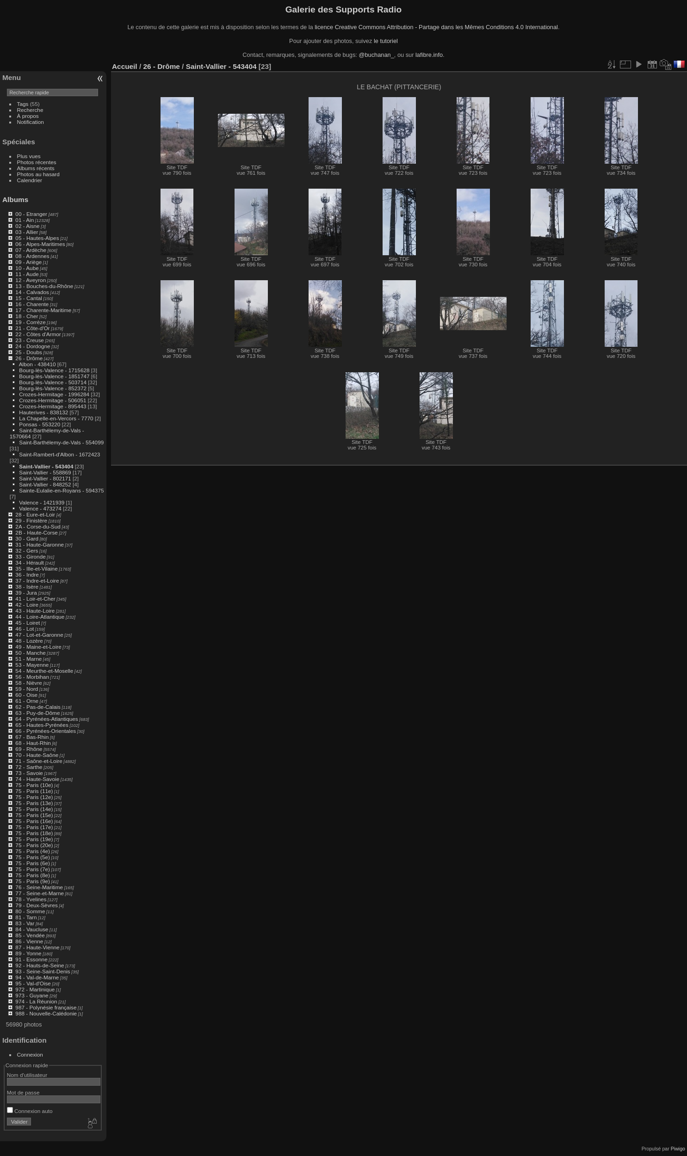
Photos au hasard (38, 174)
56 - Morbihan (32, 677)
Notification (30, 122)
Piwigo (678, 1148)
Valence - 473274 (40, 508)
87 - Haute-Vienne (37, 947)
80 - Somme (30, 911)
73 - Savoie (29, 773)
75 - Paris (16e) (34, 821)
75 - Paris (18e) (34, 833)
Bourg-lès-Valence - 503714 (53, 382)
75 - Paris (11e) (34, 791)
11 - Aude (26, 274)
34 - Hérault (29, 563)
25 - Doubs (28, 352)
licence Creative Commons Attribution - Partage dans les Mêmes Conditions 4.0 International (436, 27)
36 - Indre (26, 575)
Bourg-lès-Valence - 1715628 (54, 370)
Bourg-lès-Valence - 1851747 (54, 376)
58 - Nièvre (28, 683)
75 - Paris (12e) (34, 797)
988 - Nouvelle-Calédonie (46, 1013)
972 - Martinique (35, 989)
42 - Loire (26, 605)
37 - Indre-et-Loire (37, 581)
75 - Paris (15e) (34, 815)
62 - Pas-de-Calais (37, 707)
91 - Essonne (31, 959)
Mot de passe (23, 1092)
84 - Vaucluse (31, 929)
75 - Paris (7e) (32, 869)
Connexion (30, 1054)
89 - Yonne (28, 953)
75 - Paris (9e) (32, 881)
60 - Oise (26, 695)
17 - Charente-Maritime (43, 310)
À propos (28, 116)
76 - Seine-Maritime (39, 887)
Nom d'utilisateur (27, 1075)
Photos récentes (36, 162)
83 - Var (24, 923)
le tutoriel (386, 40)
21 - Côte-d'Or (32, 328)
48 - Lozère (29, 641)
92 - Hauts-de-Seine (39, 965)
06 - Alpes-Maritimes (40, 244)
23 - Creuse (29, 340)
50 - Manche (30, 653)
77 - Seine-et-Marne (39, 893)
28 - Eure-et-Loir (35, 514)
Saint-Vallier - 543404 (46, 466)
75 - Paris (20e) (34, 845)
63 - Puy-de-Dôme (37, 713)
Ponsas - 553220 (39, 424)
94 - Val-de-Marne (37, 977)
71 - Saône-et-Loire (38, 761)
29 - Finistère (31, 520)
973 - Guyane (31, 995)
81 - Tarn (26, 917)
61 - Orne (26, 701)
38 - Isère (26, 587)
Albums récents (36, 168)
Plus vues (29, 156)
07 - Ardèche (30, 250)
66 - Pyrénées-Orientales (45, 731)
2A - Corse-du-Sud (37, 526)
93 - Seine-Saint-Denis (42, 971)
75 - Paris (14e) (34, 809)
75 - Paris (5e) (32, 857)
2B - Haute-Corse (36, 532)
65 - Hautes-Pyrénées (41, 725)
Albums (15, 199)
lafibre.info (429, 54)
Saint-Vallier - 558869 (45, 472)
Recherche (30, 110)
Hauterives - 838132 (43, 412)
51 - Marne (28, 659)
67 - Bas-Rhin (32, 737)
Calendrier (29, 180)
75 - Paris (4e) (32, 851)
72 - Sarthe (28, 767)
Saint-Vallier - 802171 (45, 478)
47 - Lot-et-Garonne (39, 635)
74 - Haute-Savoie (37, 779)
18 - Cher (26, 316)
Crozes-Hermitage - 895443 (52, 406)
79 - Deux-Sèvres (36, 905)
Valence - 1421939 (41, 502)
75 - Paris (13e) (34, 803)
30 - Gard (26, 538)
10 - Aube (26, 268)
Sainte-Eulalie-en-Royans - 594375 (61, 490)
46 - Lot (24, 629)
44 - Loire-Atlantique (39, 617)
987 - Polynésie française (45, 1007)
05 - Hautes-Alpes (37, 238)
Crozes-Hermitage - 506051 (52, 400)
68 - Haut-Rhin (33, 743)
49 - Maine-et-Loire (38, 647)
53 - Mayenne (32, 665)
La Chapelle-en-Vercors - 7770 (56, 418)
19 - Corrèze (30, 322)
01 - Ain (24, 220)
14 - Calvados (32, 292)
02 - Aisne (27, 226)
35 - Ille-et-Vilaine (36, 569)
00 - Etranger (31, 214)
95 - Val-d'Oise (33, 983)
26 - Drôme (29, 358)
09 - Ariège (28, 262)
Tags (23, 104)
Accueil (124, 66)
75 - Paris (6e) (32, 863)
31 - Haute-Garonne (39, 544)
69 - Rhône (28, 749)
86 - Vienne (29, 941)
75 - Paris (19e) (34, 839)
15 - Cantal (28, 298)
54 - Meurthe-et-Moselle (44, 671)
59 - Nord (26, 689)
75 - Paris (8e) (32, 875)
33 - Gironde (30, 556)
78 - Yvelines (30, 899)
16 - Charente (32, 304)
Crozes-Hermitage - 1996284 (54, 394)
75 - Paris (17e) (34, 827)
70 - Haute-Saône (36, 755)
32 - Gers (26, 550)
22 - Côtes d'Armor (38, 334)
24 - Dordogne (32, 346)
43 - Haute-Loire (35, 611)
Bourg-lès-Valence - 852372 (53, 388)
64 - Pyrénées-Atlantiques (46, 719)
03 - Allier (26, 232)
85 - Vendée (29, 935)
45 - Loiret (27, 623)
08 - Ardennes (32, 256)
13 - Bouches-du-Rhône (44, 286)
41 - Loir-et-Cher (35, 599)
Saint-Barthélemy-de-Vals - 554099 (61, 442)
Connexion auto (30, 1111)
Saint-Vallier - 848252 (45, 484)
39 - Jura (26, 593)
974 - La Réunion (36, 1001)
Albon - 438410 (37, 364)
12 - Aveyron (30, 280)
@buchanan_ (376, 54)
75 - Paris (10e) (34, 785)
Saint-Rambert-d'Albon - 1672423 (59, 454)
